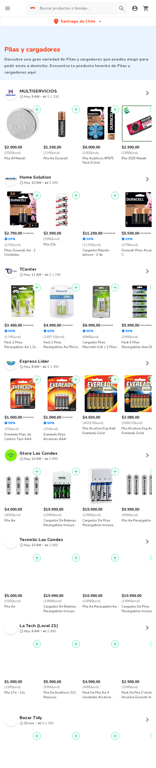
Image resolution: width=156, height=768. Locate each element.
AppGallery (110, 733)
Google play (78, 733)
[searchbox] (76, 8)
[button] (78, 21)
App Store (45, 733)
